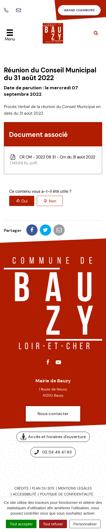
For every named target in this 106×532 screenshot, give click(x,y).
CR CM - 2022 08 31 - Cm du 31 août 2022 (52, 160)
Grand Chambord (79, 10)
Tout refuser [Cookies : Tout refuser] (53, 524)
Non (52, 201)
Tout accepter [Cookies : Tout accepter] (21, 524)
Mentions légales (75, 488)
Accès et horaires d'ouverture (53, 436)
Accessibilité (24, 494)
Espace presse (53, 469)
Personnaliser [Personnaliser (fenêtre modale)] (85, 524)
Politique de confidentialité (66, 494)
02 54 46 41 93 (53, 452)
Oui (24, 201)
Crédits (21, 488)
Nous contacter (53, 413)
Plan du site (43, 488)
